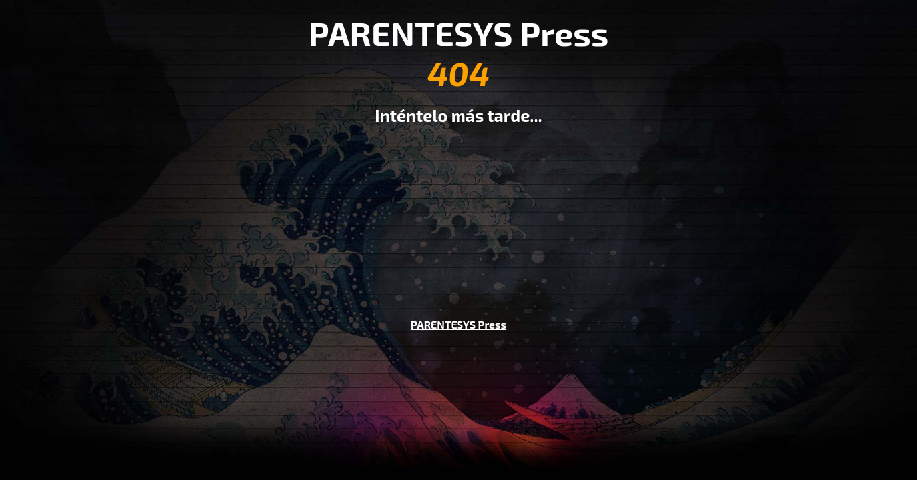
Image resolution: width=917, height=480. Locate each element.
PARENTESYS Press (458, 324)
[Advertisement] (458, 212)
